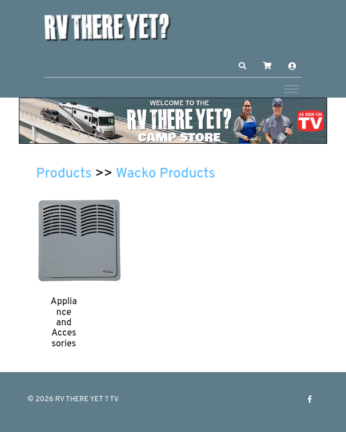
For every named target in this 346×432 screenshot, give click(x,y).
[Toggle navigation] (291, 88)
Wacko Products (165, 174)
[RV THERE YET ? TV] (107, 27)
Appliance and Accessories (64, 323)
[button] (243, 66)
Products (64, 174)
